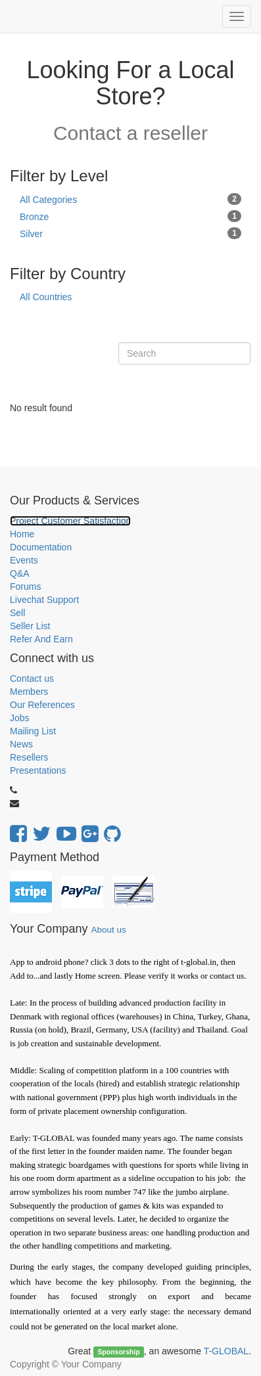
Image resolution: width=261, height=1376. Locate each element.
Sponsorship (118, 1352)
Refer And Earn (41, 639)
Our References (42, 704)
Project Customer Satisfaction (70, 521)
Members (29, 691)
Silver (130, 233)
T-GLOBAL (226, 1351)
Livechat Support (44, 599)
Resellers (29, 757)
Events (24, 560)
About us (108, 930)
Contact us (32, 678)
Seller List (30, 626)
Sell (17, 613)
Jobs (20, 718)
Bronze (130, 216)
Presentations (38, 770)
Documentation (41, 547)
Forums (25, 586)
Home (22, 534)
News (21, 744)
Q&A (20, 573)
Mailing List (33, 731)
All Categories (130, 199)
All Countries (46, 297)
